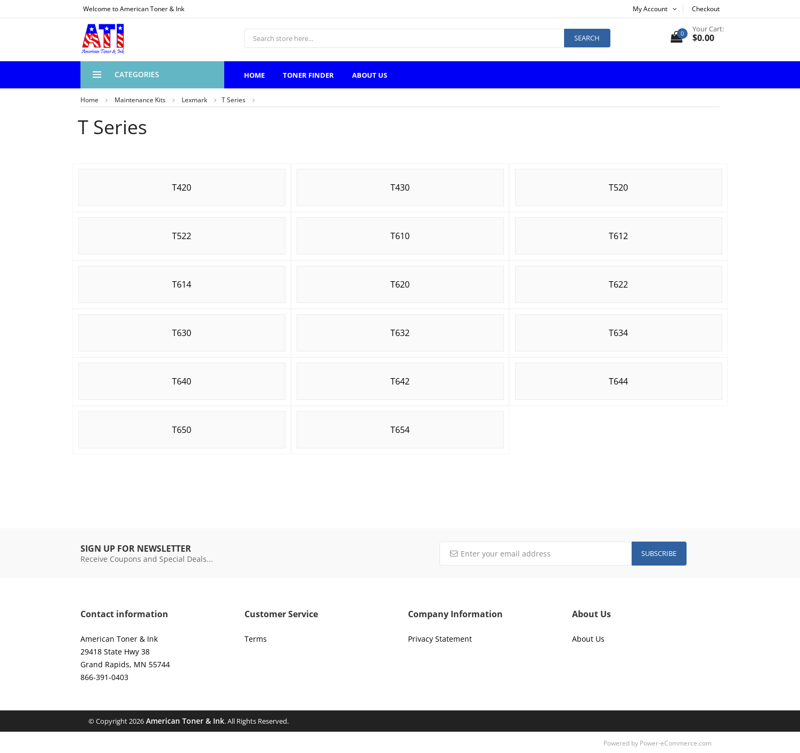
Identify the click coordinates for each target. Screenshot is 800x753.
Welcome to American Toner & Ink (133, 8)
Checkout (706, 8)
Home (254, 75)
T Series (234, 99)
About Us (369, 75)
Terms (255, 639)
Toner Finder (308, 75)
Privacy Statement (440, 639)
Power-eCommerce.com (676, 743)
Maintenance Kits (140, 99)
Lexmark (194, 99)
